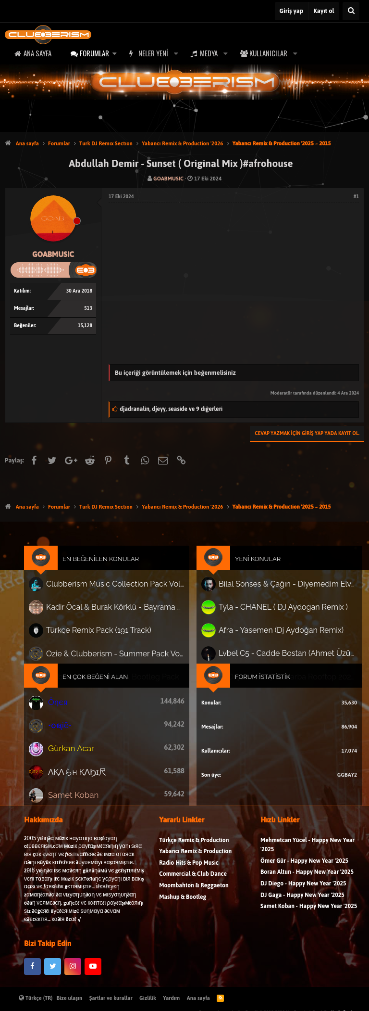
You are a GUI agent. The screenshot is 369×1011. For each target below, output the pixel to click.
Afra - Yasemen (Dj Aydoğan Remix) (274, 635)
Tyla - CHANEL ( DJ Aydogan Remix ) (276, 614)
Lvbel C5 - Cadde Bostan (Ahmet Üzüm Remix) (280, 656)
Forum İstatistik (257, 678)
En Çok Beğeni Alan (103, 678)
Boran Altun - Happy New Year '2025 (307, 881)
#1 (356, 197)
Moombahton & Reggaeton (194, 895)
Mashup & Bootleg (182, 906)
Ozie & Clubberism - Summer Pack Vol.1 (120, 656)
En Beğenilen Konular (108, 569)
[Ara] (351, 11)
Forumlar (94, 53)
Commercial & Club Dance (193, 883)
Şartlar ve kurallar (111, 998)
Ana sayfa (37, 53)
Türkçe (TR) (36, 998)
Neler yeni (153, 53)
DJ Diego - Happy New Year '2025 (303, 893)
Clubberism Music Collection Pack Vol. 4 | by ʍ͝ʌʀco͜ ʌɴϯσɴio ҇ (120, 593)
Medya (209, 53)
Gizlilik (147, 998)
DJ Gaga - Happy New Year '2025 (302, 904)
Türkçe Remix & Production (194, 849)
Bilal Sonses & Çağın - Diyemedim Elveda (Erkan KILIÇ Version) (280, 592)
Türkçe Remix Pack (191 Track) (106, 635)
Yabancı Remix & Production (195, 861)
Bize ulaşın (70, 998)
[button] (114, 53)
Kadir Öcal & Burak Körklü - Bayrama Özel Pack (120, 613)
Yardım (171, 998)
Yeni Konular (253, 569)
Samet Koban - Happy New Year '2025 (308, 915)
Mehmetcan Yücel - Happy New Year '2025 (307, 854)
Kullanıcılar (268, 53)
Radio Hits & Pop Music (189, 872)
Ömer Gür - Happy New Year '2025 (304, 870)
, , (171, 409)
